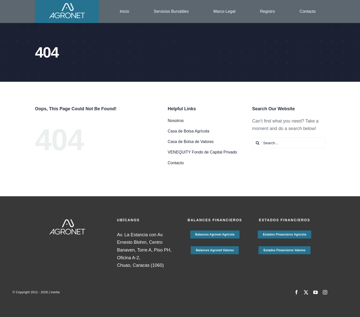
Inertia (55, 292)
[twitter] (306, 292)
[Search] (257, 143)
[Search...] (288, 143)
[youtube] (315, 292)
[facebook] (296, 292)
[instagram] (325, 292)
